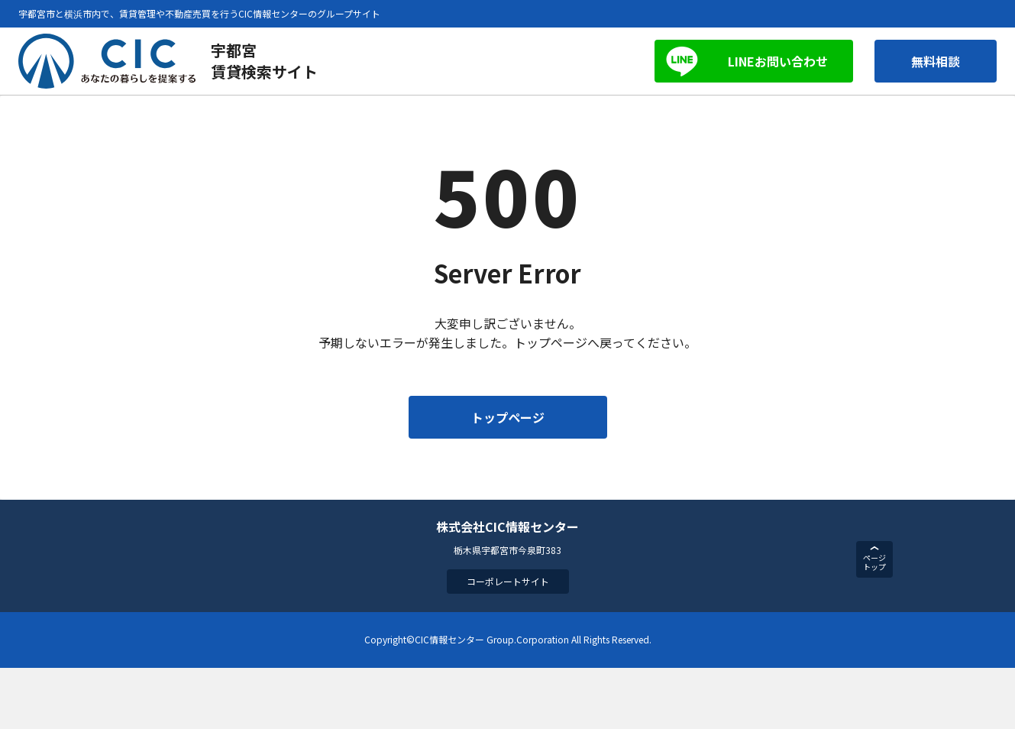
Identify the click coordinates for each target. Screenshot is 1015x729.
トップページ (508, 417)
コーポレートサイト (508, 581)
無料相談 (935, 61)
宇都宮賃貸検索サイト (264, 61)
